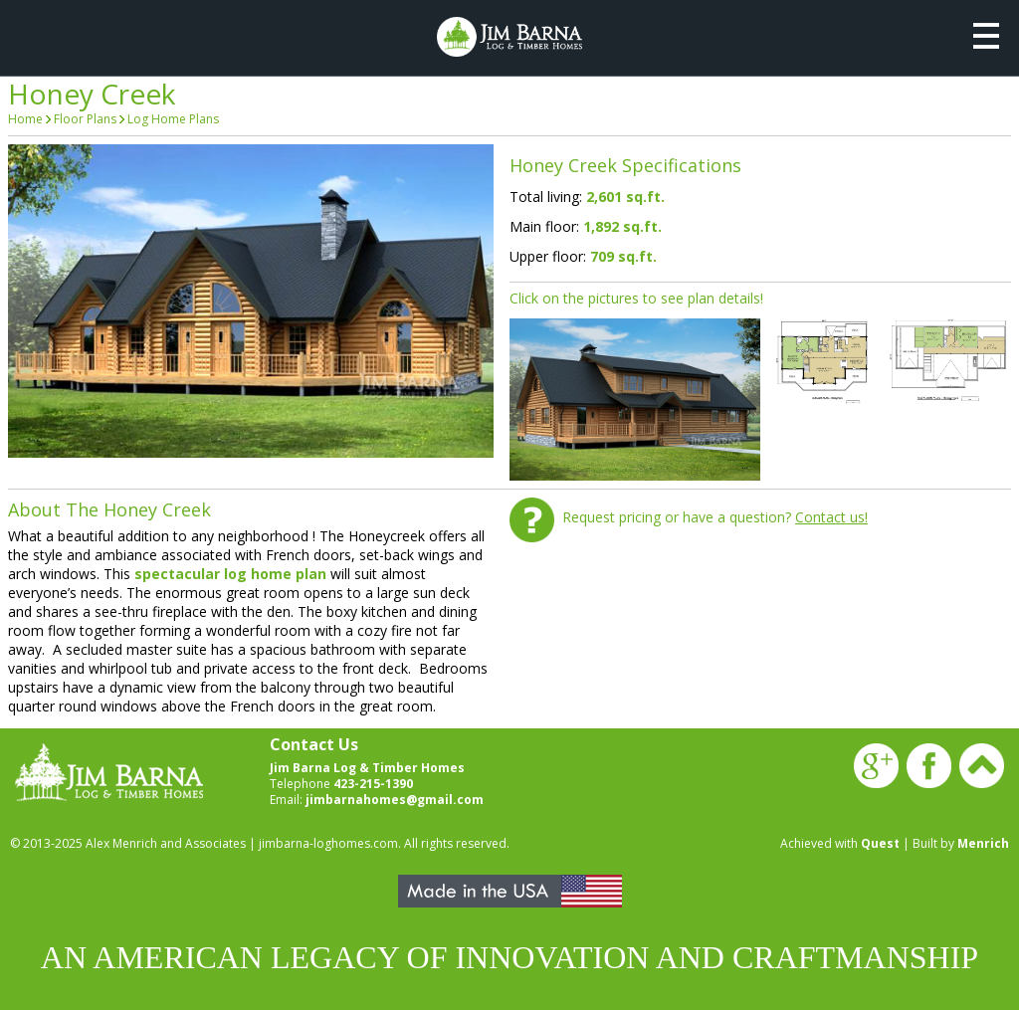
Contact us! (831, 516)
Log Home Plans (173, 118)
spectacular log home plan (230, 573)
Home (25, 118)
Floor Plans (85, 118)
